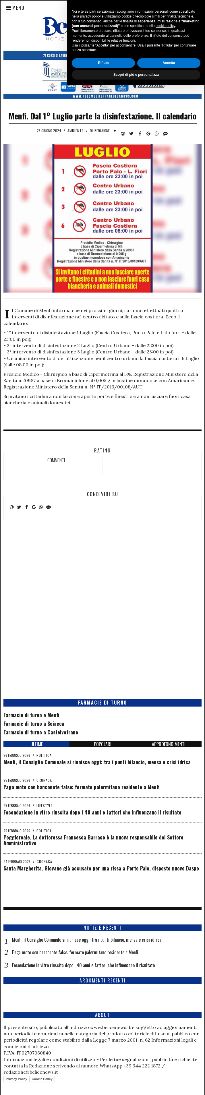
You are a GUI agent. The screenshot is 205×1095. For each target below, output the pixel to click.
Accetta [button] (169, 1073)
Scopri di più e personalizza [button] (136, 1084)
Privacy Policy (16, 1079)
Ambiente (75, 130)
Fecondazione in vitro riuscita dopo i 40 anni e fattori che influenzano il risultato (92, 812)
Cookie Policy (42, 1079)
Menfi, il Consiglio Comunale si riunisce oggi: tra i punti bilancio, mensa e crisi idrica (97, 762)
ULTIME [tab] (36, 744)
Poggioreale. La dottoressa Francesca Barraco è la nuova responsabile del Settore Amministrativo (93, 840)
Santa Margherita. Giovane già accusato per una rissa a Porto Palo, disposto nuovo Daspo (101, 868)
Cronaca (44, 780)
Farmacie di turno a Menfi (31, 715)
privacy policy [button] (90, 1026)
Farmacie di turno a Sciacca (33, 723)
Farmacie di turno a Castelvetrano (40, 732)
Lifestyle (44, 805)
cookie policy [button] (165, 1036)
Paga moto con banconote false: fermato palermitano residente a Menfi (81, 787)
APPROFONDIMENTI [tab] (168, 744)
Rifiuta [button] (103, 1073)
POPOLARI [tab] (102, 744)
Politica (44, 755)
